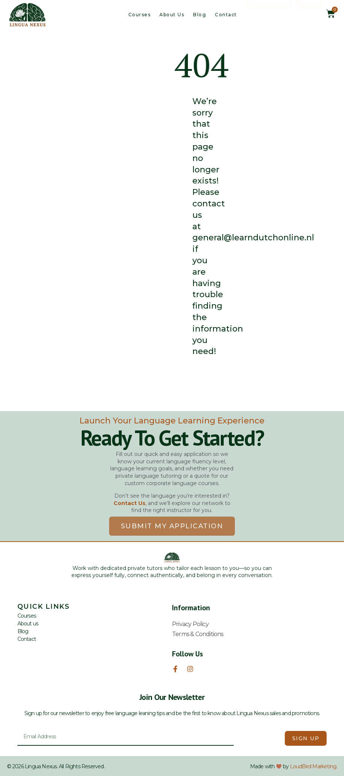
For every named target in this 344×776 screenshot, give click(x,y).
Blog (199, 14)
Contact (226, 14)
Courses (139, 14)
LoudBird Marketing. (313, 766)
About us (171, 14)
